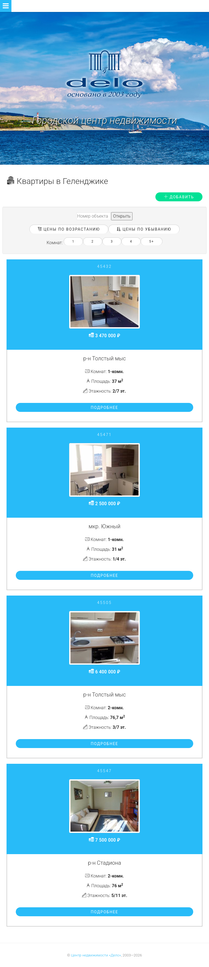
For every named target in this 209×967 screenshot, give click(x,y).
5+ (151, 241)
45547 (104, 771)
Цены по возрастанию (69, 229)
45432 (104, 266)
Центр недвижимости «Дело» (96, 955)
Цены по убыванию (144, 229)
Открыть (122, 216)
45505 (104, 602)
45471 (104, 434)
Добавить (179, 197)
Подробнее (104, 407)
